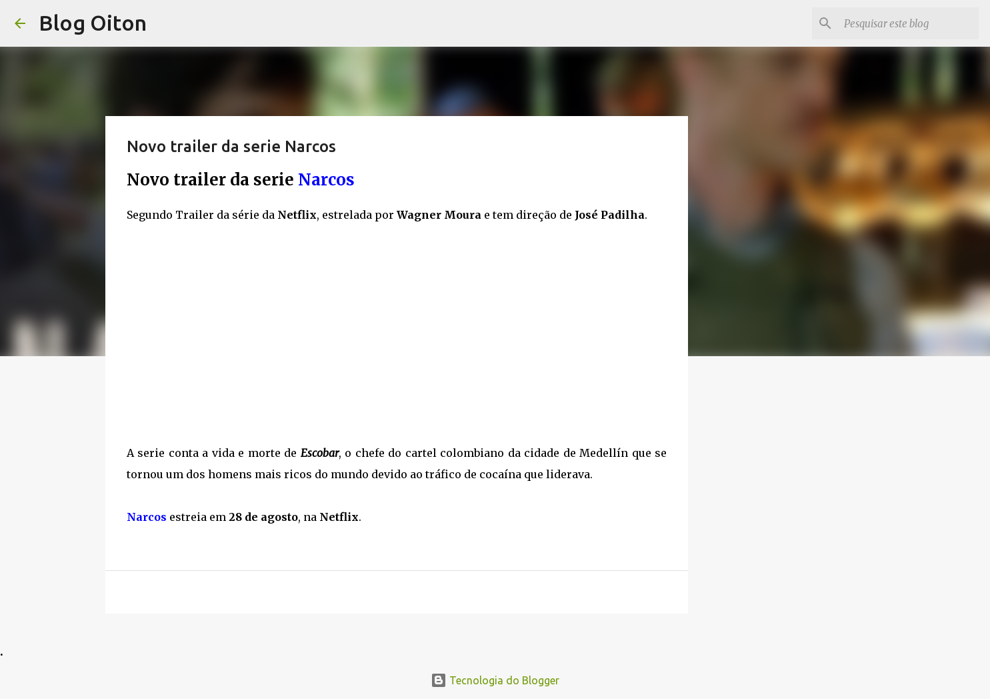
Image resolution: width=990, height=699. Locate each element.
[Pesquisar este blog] (909, 23)
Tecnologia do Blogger (495, 680)
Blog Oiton (93, 23)
